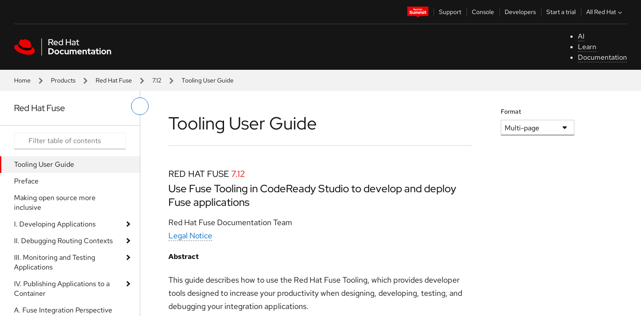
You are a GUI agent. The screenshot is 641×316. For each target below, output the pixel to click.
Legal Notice (190, 235)
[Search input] (70, 141)
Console (483, 12)
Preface (26, 181)
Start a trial (561, 12)
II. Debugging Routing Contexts (63, 240)
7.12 (156, 80)
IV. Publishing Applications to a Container (62, 288)
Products (63, 80)
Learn (587, 46)
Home (22, 80)
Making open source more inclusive (55, 202)
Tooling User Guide (44, 164)
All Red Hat (605, 12)
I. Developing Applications (55, 224)
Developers (520, 12)
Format (511, 111)
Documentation (602, 57)
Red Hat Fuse (114, 80)
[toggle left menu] (140, 106)
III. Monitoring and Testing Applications (54, 262)
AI (581, 36)
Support (450, 12)
